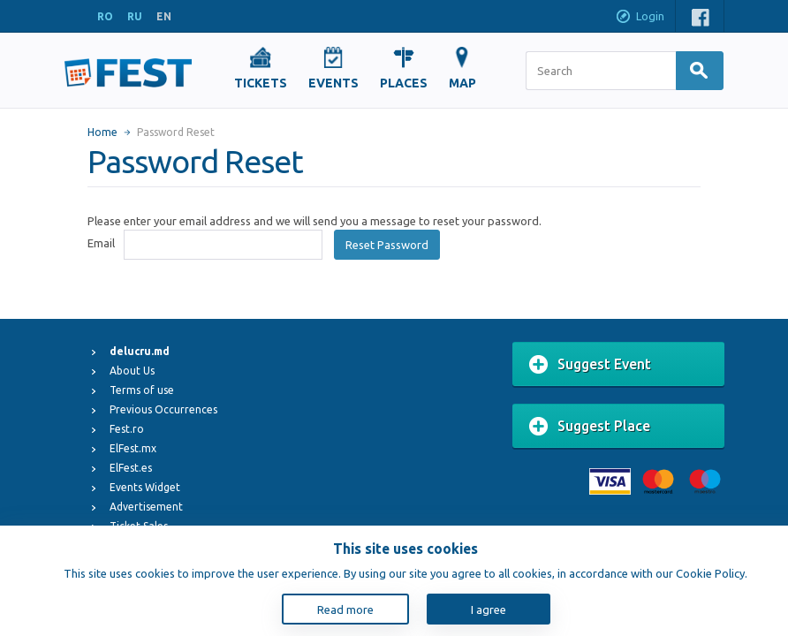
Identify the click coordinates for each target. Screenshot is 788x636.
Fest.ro (127, 429)
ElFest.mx (133, 448)
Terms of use (142, 390)
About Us (132, 370)
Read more (345, 609)
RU (134, 16)
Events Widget (145, 487)
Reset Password (386, 244)
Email (101, 243)
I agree (488, 609)
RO (105, 16)
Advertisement (146, 506)
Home (102, 132)
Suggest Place (589, 426)
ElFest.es (131, 467)
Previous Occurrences (163, 409)
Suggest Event (590, 365)
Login (639, 17)
